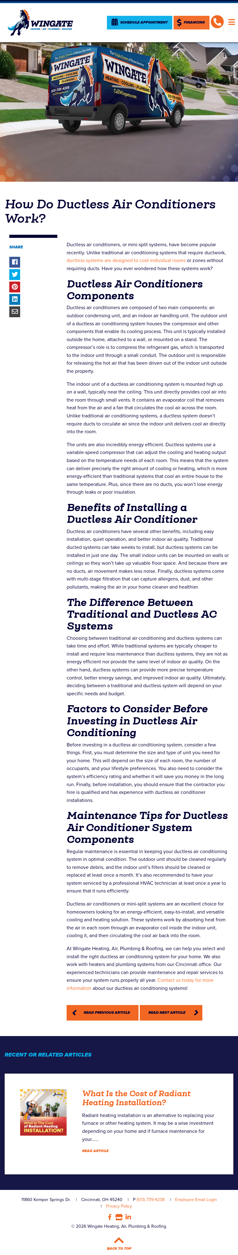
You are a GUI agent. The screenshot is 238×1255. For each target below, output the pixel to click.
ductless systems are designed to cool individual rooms (126, 260)
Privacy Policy (119, 1206)
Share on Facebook (14, 262)
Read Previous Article (107, 1012)
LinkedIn (128, 1217)
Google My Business (119, 1217)
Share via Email (14, 311)
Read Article (95, 1151)
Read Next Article (166, 1012)
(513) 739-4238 (151, 1199)
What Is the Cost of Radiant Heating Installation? (136, 1098)
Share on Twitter (14, 274)
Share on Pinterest (14, 287)
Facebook (109, 1217)
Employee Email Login (196, 1199)
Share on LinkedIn (14, 299)
